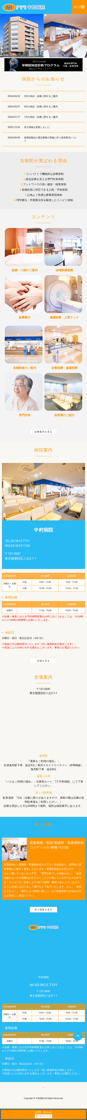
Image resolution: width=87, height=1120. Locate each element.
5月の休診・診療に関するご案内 (41, 96)
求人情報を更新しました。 (38, 127)
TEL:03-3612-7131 (17, 541)
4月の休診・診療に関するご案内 (41, 106)
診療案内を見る (43, 432)
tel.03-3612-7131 (43, 985)
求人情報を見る (43, 909)
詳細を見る (43, 661)
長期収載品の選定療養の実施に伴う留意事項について (50, 139)
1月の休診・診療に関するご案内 (41, 117)
